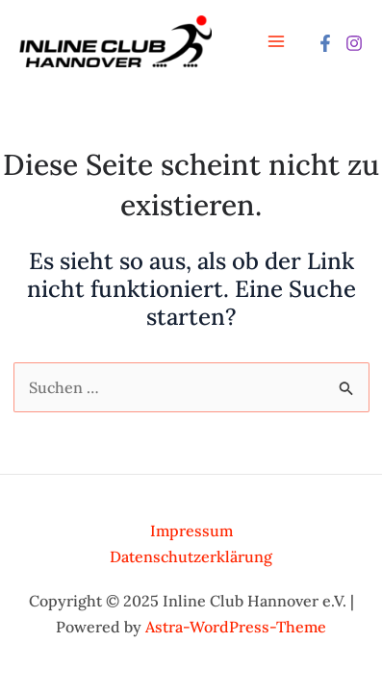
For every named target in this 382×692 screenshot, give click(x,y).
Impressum (191, 530)
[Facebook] (325, 43)
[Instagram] (354, 43)
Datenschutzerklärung (191, 556)
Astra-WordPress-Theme (235, 626)
